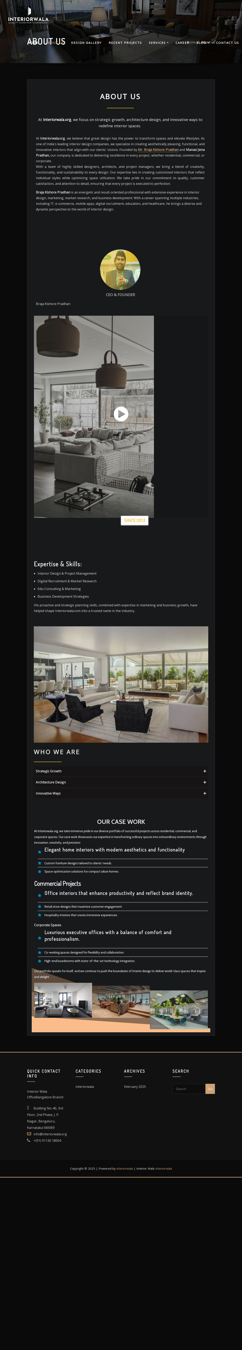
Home (33, 47)
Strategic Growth (165, 623)
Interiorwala (163, 847)
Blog (202, 47)
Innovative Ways (165, 645)
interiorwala (125, 847)
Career (182, 47)
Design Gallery (86, 47)
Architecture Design (165, 634)
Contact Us (227, 47)
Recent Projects (125, 47)
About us (55, 47)
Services (158, 47)
